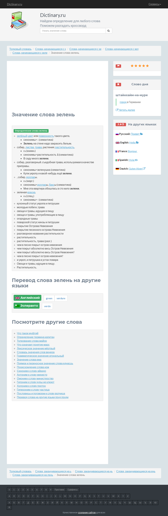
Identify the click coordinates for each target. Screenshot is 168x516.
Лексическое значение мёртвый (36, 348)
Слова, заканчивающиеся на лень (32, 474)
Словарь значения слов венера (35, 352)
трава (38, 147)
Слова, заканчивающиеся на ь (53, 471)
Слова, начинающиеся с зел (121, 48)
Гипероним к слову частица (33, 389)
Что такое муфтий (27, 333)
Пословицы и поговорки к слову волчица (41, 393)
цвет (30, 135)
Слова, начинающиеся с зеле (29, 52)
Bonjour (132, 151)
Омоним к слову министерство (35, 378)
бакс (51, 184)
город (123, 102)
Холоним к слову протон (31, 385)
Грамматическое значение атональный (40, 355)
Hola (133, 159)
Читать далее (125, 109)
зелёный (22, 135)
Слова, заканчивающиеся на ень (135, 471)
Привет (137, 133)
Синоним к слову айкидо (31, 370)
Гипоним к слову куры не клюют (35, 382)
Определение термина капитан (35, 337)
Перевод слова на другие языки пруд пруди (42, 397)
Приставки (59, 489)
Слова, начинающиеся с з (50, 48)
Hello (134, 142)
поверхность (46, 135)
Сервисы (155, 4)
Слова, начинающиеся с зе (85, 48)
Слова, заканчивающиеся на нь (94, 471)
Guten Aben (137, 168)
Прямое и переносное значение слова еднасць (45, 363)
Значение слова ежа (29, 359)
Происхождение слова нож (33, 367)
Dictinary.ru (14, 4)
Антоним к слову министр (32, 374)
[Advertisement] (57, 89)
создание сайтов (87, 512)
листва (30, 147)
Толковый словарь (20, 48)
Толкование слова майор (32, 340)
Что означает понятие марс (33, 344)
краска (31, 192)
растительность (64, 147)
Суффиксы (73, 489)
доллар (30, 177)
